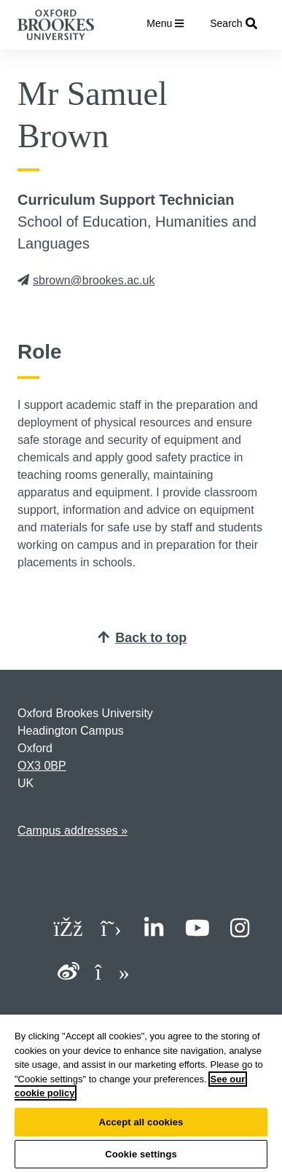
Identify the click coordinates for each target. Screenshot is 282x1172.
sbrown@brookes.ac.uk (85, 280)
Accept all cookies (141, 1122)
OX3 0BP (41, 765)
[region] (141, 1093)
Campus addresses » (72, 830)
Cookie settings (141, 1154)
